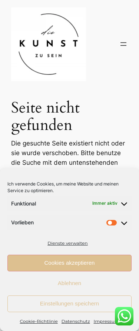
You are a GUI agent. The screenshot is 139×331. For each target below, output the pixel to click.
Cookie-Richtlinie (39, 321)
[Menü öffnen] (123, 44)
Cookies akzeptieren (69, 263)
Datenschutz (76, 321)
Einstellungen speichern (69, 303)
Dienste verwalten (67, 243)
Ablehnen (69, 283)
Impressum (106, 321)
